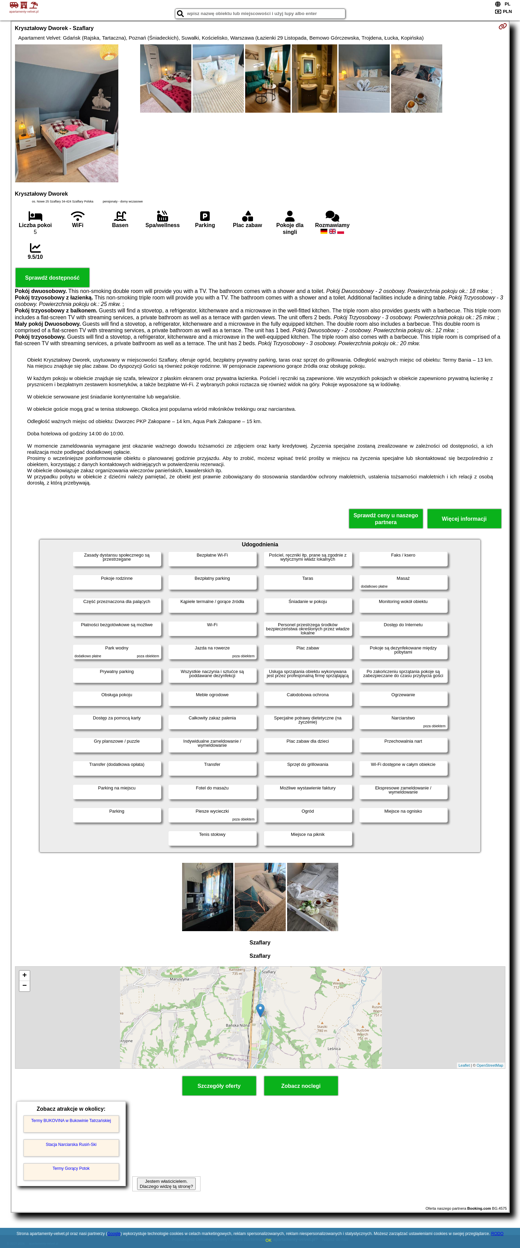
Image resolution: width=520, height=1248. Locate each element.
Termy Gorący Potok (71, 1168)
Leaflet (464, 1065)
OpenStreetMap (490, 1065)
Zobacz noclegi (301, 1086)
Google (114, 1233)
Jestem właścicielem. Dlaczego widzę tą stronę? (166, 1184)
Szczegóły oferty (218, 1086)
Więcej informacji (464, 519)
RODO (497, 1233)
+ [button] (24, 976)
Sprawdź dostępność (52, 278)
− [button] (24, 986)
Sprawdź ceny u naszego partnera (386, 519)
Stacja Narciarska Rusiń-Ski (71, 1144)
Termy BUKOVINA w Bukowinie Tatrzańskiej (71, 1120)
